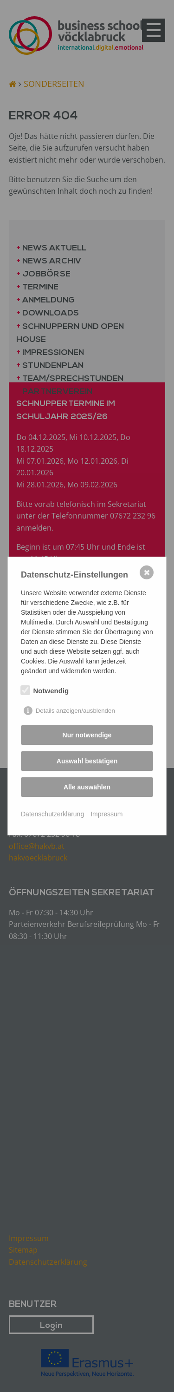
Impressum (106, 814)
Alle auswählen (87, 787)
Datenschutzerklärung (52, 814)
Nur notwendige (87, 735)
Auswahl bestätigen (87, 761)
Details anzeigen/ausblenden (75, 710)
